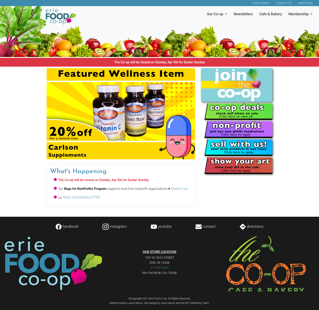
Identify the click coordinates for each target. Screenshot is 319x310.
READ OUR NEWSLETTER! (81, 197)
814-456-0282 (159, 267)
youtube (161, 226)
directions (251, 226)
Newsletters (243, 14)
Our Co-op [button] (215, 14)
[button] (58, 113)
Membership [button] (299, 14)
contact (205, 226)
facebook (67, 226)
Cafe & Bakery (270, 14)
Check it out (179, 189)
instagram (115, 226)
